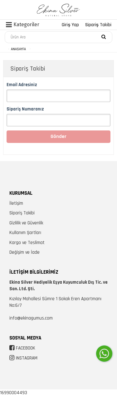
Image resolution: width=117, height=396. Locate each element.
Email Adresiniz (22, 85)
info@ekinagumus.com (31, 318)
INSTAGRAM (26, 358)
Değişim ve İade (24, 252)
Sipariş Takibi (98, 25)
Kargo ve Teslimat (27, 243)
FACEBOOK (25, 348)
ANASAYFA (18, 49)
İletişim (16, 203)
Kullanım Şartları (25, 233)
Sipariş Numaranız (25, 109)
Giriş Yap (70, 25)
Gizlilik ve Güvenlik (26, 223)
